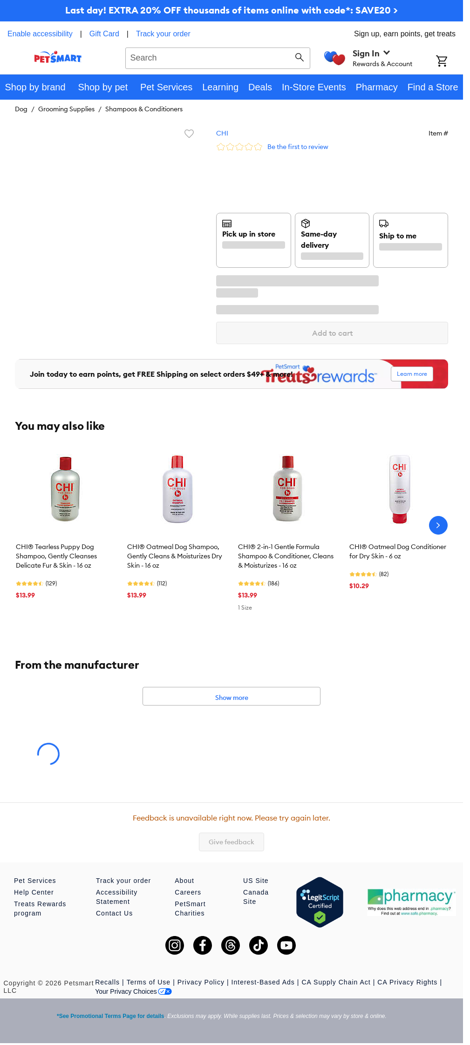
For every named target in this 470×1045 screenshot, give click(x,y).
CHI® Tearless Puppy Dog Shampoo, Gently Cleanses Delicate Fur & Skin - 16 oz (56, 556)
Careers (188, 892)
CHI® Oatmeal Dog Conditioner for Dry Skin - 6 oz (397, 551)
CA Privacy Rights (407, 982)
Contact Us (114, 913)
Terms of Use (148, 982)
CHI (222, 133)
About (184, 880)
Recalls (107, 982)
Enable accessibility (40, 34)
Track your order (163, 34)
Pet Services (35, 880)
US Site (255, 880)
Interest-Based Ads (263, 982)
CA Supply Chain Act (336, 982)
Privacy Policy (201, 982)
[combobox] (217, 57)
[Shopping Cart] (449, 61)
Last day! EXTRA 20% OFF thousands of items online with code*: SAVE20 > (231, 10)
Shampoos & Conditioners (144, 109)
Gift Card (104, 34)
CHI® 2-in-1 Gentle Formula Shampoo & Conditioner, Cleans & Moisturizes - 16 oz (286, 556)
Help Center (34, 892)
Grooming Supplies (66, 109)
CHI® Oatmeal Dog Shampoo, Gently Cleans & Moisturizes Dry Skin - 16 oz (174, 556)
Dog (21, 109)
